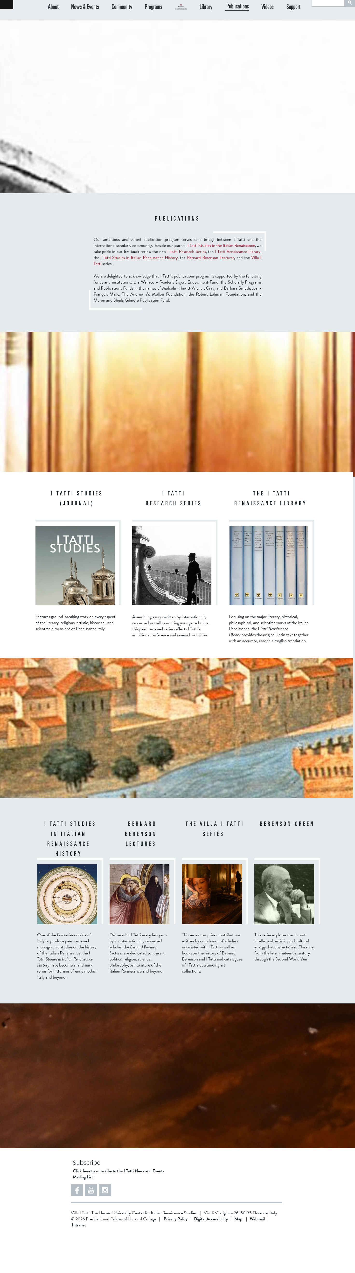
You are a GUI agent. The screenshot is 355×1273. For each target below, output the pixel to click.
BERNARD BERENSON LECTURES (141, 873)
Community (112, 18)
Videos (277, 18)
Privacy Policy (176, 1257)
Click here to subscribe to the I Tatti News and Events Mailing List (118, 1212)
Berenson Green (287, 863)
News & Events (80, 18)
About (53, 18)
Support (298, 18)
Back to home (6, 4)
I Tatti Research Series (186, 290)
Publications (252, 18)
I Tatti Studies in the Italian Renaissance (221, 284)
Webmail (257, 1257)
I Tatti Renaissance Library (238, 290)
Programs (139, 18)
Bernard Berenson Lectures (210, 296)
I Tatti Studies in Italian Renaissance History (139, 296)
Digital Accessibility (211, 1257)
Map (238, 1257)
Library (225, 18)
